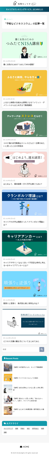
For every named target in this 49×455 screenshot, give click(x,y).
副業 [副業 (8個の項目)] (16, 428)
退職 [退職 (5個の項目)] (5, 432)
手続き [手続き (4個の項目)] (22, 428)
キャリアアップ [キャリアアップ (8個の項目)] (8, 428)
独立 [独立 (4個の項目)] (28, 428)
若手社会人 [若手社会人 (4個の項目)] (35, 428)
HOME (24, 446)
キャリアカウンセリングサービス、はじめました (24, 9)
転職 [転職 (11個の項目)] (42, 428)
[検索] (41, 349)
